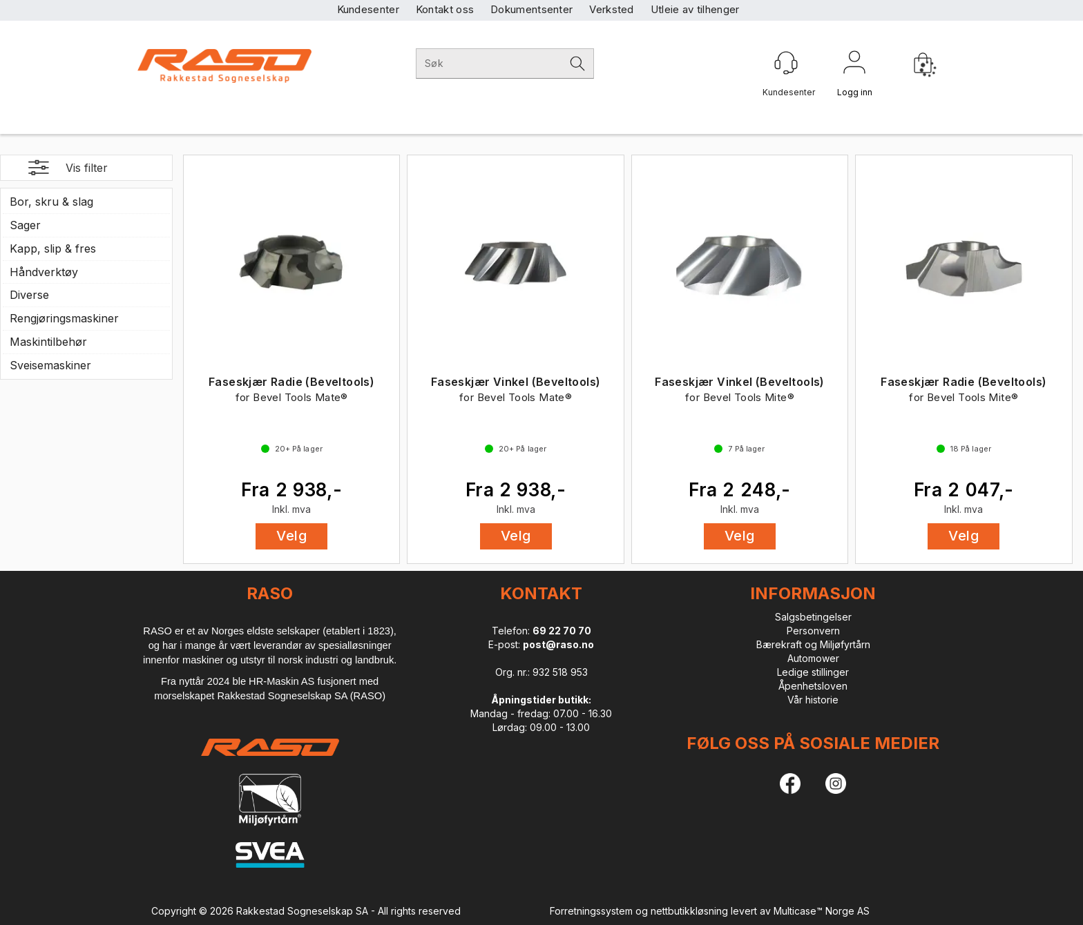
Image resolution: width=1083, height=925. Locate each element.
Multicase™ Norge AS (822, 911)
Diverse (29, 295)
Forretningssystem (591, 911)
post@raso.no (558, 644)
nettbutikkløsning (689, 911)
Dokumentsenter (531, 9)
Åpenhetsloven (812, 686)
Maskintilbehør (48, 342)
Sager (25, 225)
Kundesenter (368, 9)
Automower (813, 658)
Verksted (611, 9)
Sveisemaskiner (50, 365)
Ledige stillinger (813, 672)
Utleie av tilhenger (695, 9)
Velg (291, 535)
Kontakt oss (445, 9)
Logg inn (854, 64)
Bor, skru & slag (51, 201)
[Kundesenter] (786, 62)
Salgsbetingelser (813, 617)
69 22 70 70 (562, 630)
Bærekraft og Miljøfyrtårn (813, 644)
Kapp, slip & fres (53, 248)
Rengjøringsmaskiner (64, 318)
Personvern (813, 630)
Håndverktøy (44, 272)
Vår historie (812, 699)
